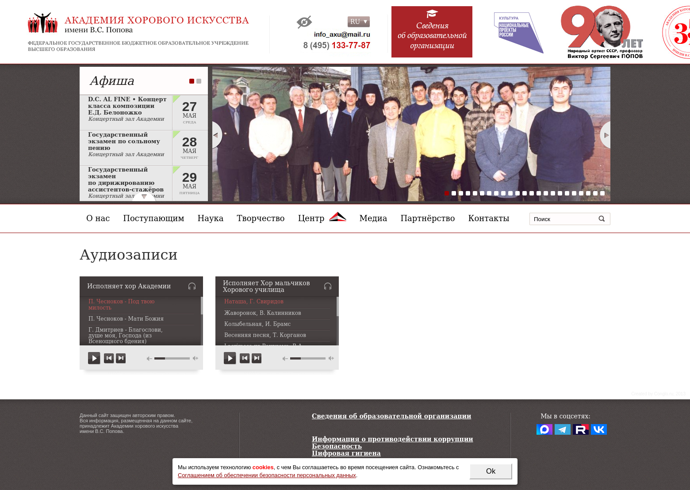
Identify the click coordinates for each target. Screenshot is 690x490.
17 (560, 193)
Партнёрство (427, 218)
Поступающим (153, 218)
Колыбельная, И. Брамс (257, 324)
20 (581, 193)
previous (109, 358)
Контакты (489, 218)
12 (524, 193)
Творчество (261, 218)
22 (595, 193)
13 (531, 193)
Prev (217, 134)
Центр (322, 218)
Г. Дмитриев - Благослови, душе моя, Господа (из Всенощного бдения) (125, 336)
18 (567, 193)
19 (574, 193)
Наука (211, 218)
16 (553, 193)
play (94, 358)
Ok (490, 471)
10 (510, 193)
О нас (98, 218)
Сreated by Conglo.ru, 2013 (658, 393)
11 (517, 193)
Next (605, 134)
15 (546, 193)
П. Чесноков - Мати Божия (126, 319)
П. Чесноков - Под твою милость (121, 304)
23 (602, 193)
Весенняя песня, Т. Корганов (265, 335)
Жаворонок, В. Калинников (262, 313)
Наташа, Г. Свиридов (254, 302)
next (120, 358)
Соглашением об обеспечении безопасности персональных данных (267, 475)
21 (588, 193)
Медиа (373, 218)
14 (539, 193)
